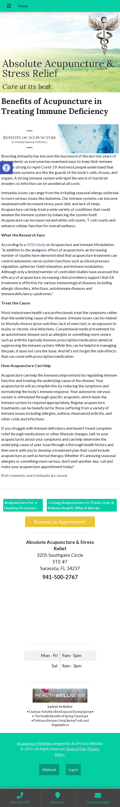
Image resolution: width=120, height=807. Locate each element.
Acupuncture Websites (34, 743)
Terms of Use (76, 748)
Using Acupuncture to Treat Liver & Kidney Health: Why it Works (81, 505)
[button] (6, 167)
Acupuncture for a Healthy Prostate (21, 505)
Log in (73, 769)
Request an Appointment (60, 522)
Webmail (49, 769)
